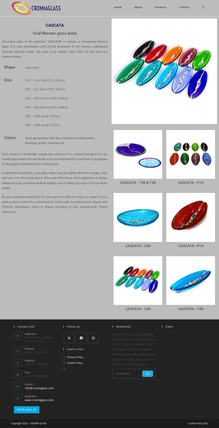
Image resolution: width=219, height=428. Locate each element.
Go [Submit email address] (148, 373)
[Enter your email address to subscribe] (134, 374)
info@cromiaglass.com (39, 388)
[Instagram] (93, 337)
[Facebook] (81, 337)
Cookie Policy (75, 363)
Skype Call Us (26, 409)
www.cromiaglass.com (39, 400)
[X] (69, 337)
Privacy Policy (75, 357)
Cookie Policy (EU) (198, 423)
